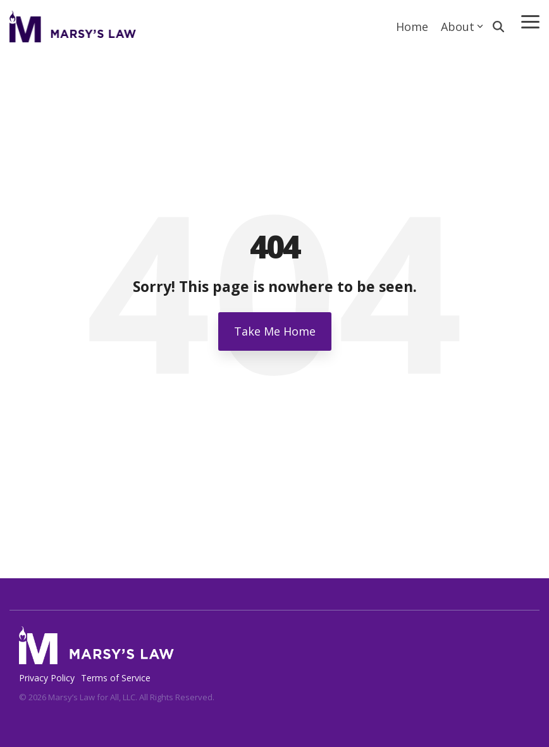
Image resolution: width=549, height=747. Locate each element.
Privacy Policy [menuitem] (47, 678)
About (462, 26)
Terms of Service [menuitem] (116, 678)
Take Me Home (275, 331)
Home (412, 26)
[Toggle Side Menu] (530, 21)
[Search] (498, 26)
